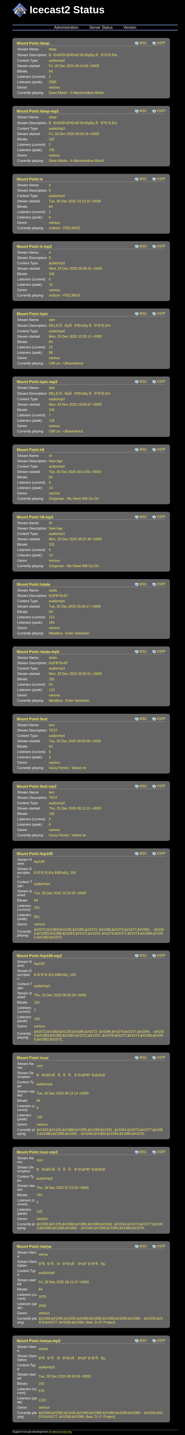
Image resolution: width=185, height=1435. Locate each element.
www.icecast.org (61, 1431)
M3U (143, 43)
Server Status (101, 27)
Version (129, 27)
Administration (66, 27)
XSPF (161, 43)
